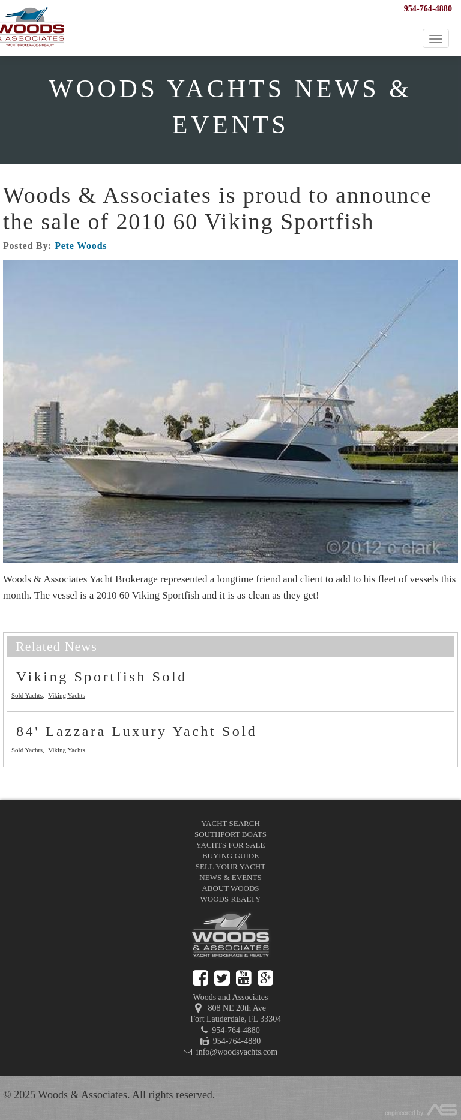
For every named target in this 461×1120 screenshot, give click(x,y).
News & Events (230, 877)
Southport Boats (230, 834)
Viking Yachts (66, 695)
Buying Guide (230, 855)
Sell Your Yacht (230, 866)
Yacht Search (230, 823)
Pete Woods (81, 246)
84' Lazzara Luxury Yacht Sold (136, 731)
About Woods (230, 888)
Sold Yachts (27, 695)
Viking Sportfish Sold (101, 676)
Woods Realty (230, 898)
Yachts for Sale (230, 844)
